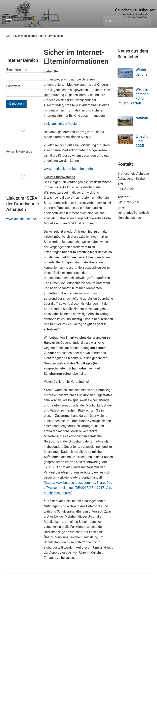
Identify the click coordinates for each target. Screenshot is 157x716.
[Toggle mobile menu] (9, 21)
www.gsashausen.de (21, 219)
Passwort (13, 86)
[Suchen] (123, 21)
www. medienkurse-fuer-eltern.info (68, 169)
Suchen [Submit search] (146, 21)
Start (9, 35)
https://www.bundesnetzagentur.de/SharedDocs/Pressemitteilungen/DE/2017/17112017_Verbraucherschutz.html (78, 488)
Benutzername (16, 70)
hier (88, 137)
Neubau (142, 118)
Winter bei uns (141, 72)
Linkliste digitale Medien (61, 124)
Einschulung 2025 (142, 141)
